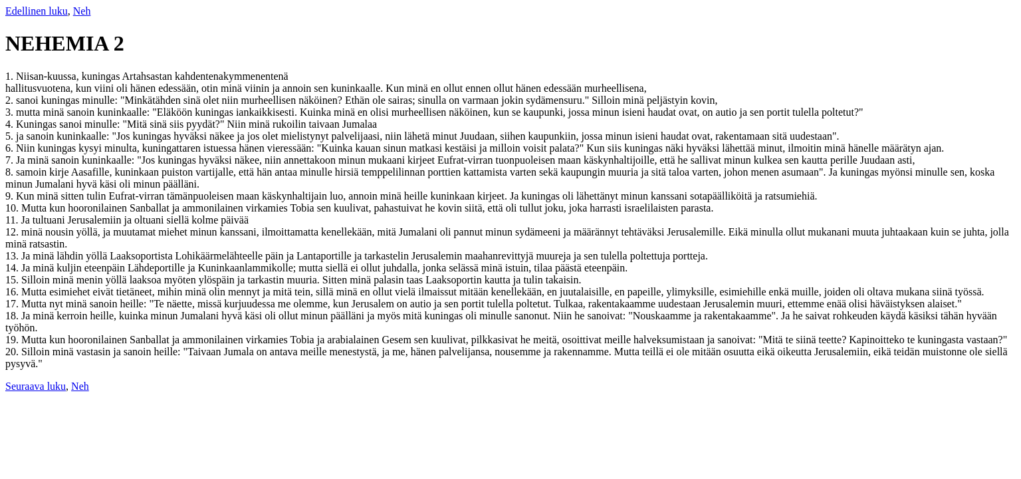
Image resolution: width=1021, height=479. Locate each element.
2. (10, 100)
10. (13, 208)
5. (10, 136)
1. (10, 76)
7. (10, 160)
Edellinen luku (36, 11)
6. (10, 148)
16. (13, 291)
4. (10, 124)
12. (13, 232)
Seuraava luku (35, 386)
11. (13, 220)
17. (13, 303)
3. (10, 112)
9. (10, 196)
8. (10, 172)
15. (13, 279)
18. (13, 315)
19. (13, 339)
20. (13, 351)
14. (13, 267)
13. (13, 255)
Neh (82, 11)
